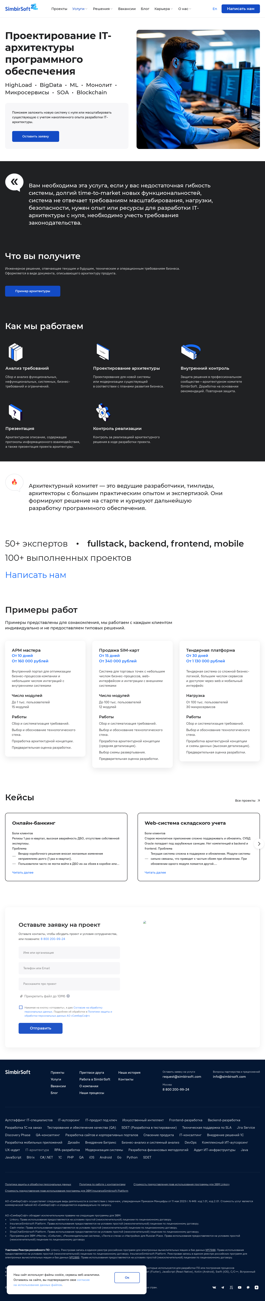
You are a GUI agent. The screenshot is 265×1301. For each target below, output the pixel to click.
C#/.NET (46, 1157)
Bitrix (31, 1157)
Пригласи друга (91, 1072)
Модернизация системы (104, 1150)
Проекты (59, 8)
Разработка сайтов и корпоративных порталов (101, 1135)
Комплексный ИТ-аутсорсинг (225, 1142)
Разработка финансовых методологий (158, 1150)
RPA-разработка (67, 1150)
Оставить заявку (35, 136)
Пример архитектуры (32, 297)
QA (81, 1157)
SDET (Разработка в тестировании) (149, 1127)
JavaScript (13, 1157)
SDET (147, 1157)
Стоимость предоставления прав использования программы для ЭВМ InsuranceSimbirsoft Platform (66, 1190)
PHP (70, 1157)
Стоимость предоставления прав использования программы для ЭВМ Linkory (182, 1184)
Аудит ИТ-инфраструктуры (214, 1150)
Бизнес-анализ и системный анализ (150, 1142)
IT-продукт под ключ (101, 1120)
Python (132, 1157)
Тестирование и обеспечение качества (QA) (81, 1127)
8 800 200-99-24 (176, 1089)
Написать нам (241, 8)
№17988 (210, 1250)
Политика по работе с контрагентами (102, 1184)
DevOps (191, 1142)
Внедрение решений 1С (225, 1135)
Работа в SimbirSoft (94, 1079)
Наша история (129, 1072)
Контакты (125, 1079)
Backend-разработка (224, 1120)
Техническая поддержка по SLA (207, 1127)
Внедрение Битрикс (100, 1142)
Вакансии (127, 8)
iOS (91, 1157)
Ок (127, 1278)
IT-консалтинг (190, 1135)
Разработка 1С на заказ (23, 1127)
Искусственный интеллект (143, 1120)
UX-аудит (12, 1150)
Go (119, 1157)
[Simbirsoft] (17, 9)
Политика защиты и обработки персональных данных (38, 1184)
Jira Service (246, 1127)
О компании (88, 1086)
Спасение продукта (158, 1135)
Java (244, 1150)
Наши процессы (91, 1093)
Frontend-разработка (185, 1120)
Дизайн (74, 1142)
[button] (259, 850)
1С (60, 1157)
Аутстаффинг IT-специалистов (29, 1120)
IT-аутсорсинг (69, 1120)
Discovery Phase (17, 1135)
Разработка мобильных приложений (33, 1142)
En (215, 8)
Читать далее (22, 879)
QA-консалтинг (48, 1135)
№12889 (74, 1257)
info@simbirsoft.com (229, 1077)
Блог (145, 8)
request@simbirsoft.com (182, 1077)
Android (106, 1157)
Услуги (78, 8)
